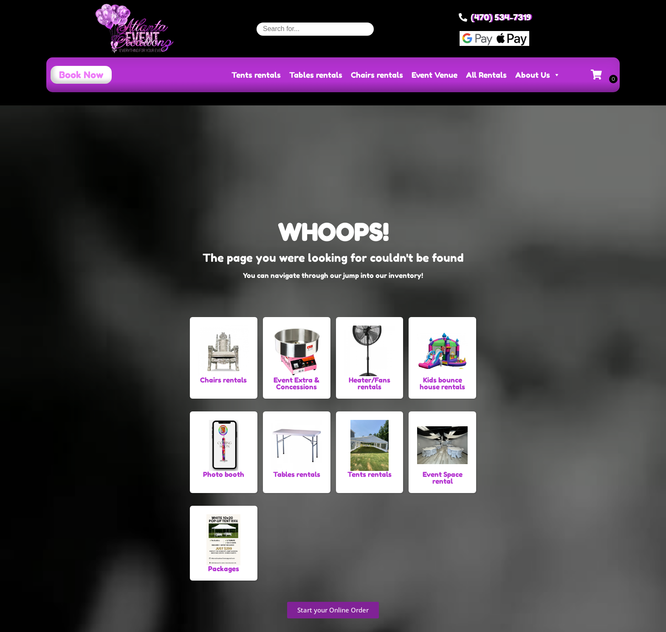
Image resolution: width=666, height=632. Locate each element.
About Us (537, 74)
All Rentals (486, 74)
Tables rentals (315, 74)
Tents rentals (256, 74)
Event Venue (434, 74)
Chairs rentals (377, 74)
